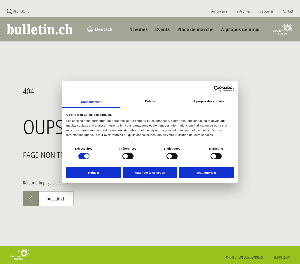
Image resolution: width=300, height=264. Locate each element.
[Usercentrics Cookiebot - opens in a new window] (217, 88)
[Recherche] (18, 11)
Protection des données (244, 257)
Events (162, 29)
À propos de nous (240, 29)
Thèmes (139, 29)
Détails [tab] (150, 101)
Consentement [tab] (91, 101)
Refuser (93, 172)
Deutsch (103, 29)
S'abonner (266, 11)
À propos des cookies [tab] (208, 101)
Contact (288, 11)
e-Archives (244, 11)
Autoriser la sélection (150, 172)
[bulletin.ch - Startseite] (40, 29)
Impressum (282, 257)
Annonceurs (219, 11)
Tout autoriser (206, 172)
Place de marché (195, 29)
